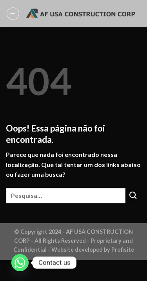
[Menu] (13, 13)
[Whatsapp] (20, 262)
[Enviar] (133, 195)
